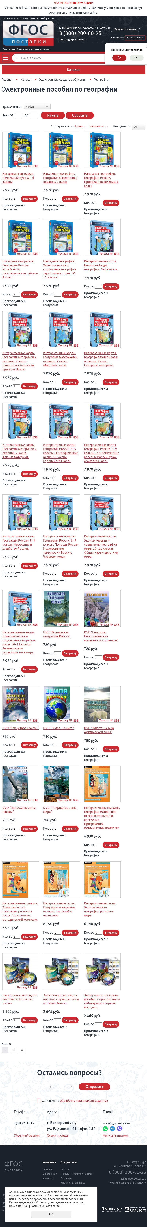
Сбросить (80, 116)
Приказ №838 (12, 107)
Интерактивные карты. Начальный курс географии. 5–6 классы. (101, 265)
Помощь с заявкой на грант (77, 1174)
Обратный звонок (19, 1135)
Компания (49, 1162)
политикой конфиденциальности (30, 1206)
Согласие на (75, 1101)
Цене (79, 126)
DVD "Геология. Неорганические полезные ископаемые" (101, 636)
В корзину (29, 199)
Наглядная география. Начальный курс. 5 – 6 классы (18, 178)
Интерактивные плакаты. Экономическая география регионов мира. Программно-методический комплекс (20, 911)
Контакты (48, 1178)
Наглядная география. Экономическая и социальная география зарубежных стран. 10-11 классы (59, 269)
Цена (5, 115)
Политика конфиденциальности (127, 1183)
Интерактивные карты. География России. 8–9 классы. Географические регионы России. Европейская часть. (60, 453)
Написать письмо (112, 1135)
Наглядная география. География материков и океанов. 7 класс (60, 178)
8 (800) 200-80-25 (80, 34)
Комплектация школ (73, 1183)
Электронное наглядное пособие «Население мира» (19, 999)
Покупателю (69, 1162)
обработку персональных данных (84, 1101)
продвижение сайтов (111, 1211)
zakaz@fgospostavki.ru (72, 39)
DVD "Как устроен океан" (20, 728)
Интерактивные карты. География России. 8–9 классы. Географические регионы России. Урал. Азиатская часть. (101, 453)
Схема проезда (54, 1135)
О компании (49, 1174)
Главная (7, 80)
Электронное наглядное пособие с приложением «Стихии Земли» (61, 999)
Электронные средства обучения (63, 80)
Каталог (26, 80)
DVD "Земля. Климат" (58, 728)
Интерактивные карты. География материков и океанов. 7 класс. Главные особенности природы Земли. (19, 361)
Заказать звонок (127, 29)
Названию (96, 126)
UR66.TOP (112, 1209)
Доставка (66, 1178)
